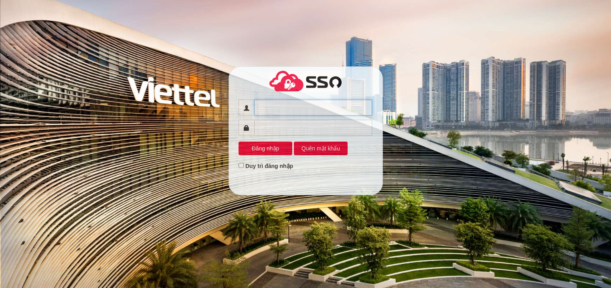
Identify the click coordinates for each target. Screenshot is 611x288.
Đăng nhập (265, 148)
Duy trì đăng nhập (269, 166)
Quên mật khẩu (320, 148)
